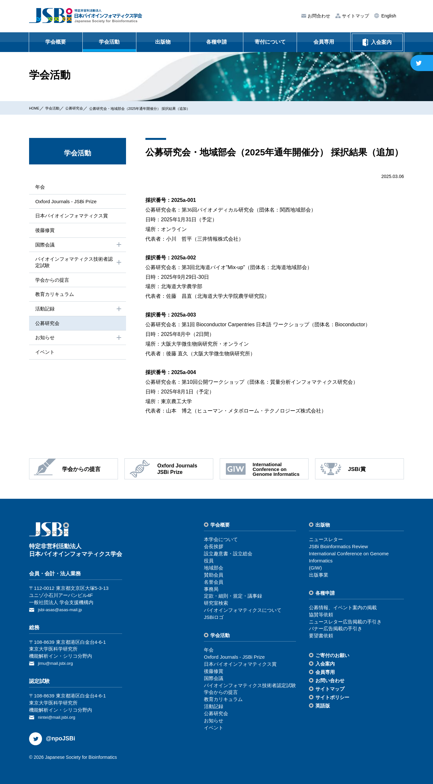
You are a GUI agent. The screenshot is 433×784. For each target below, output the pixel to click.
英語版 (322, 705)
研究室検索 (216, 603)
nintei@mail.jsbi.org (59, 715)
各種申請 (216, 42)
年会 (39, 187)
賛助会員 (213, 575)
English (388, 15)
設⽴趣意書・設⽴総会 (228, 553)
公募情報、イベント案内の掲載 (343, 607)
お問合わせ (318, 16)
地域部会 (213, 567)
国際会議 (78, 246)
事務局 (211, 589)
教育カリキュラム (54, 297)
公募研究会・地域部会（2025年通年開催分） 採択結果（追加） (165, 108)
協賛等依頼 (321, 614)
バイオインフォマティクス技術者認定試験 (78, 264)
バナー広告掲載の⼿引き (335, 628)
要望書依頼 (321, 635)
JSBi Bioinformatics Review (338, 546)
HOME (36, 107)
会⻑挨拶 (213, 546)
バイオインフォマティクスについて (242, 610)
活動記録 (78, 312)
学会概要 (55, 42)
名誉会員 (213, 582)
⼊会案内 (325, 663)
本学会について (221, 539)
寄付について (270, 42)
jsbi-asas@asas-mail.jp (63, 609)
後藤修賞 (44, 231)
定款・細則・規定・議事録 (233, 596)
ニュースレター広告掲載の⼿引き (345, 621)
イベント (44, 356)
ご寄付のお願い (332, 655)
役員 (209, 560)
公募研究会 (84, 107)
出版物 (163, 42)
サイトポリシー (332, 697)
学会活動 (109, 42)
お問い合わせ (329, 680)
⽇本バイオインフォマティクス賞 (72, 216)
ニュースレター (326, 539)
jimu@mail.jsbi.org (58, 662)
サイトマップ (355, 16)
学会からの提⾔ (52, 282)
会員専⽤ (325, 672)
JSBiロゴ (214, 617)
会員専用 (323, 42)
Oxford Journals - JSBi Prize (66, 201)
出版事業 (318, 575)
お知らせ (78, 342)
